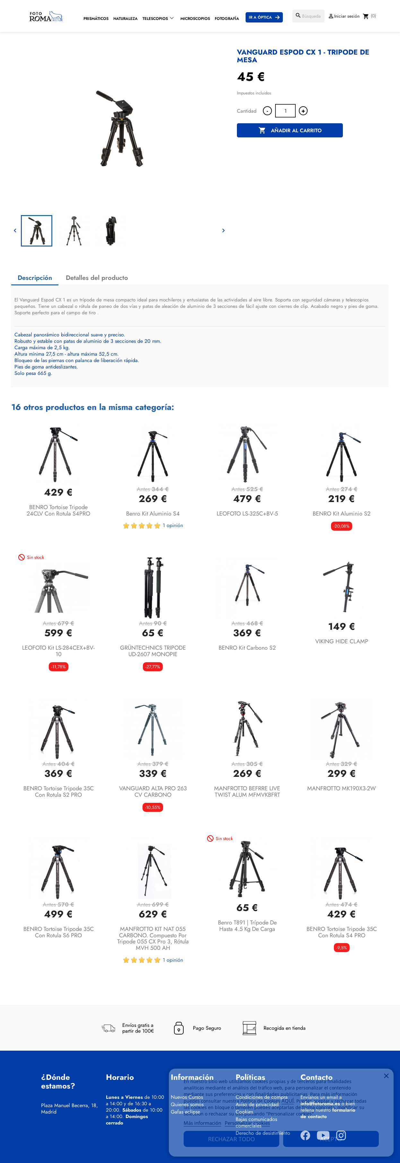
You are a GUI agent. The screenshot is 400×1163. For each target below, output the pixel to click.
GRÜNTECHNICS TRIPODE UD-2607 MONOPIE (153, 651)
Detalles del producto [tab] (97, 277)
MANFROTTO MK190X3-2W (341, 788)
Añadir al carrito (290, 130)
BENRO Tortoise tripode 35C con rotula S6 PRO (58, 932)
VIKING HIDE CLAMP (341, 641)
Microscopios (195, 19)
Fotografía (227, 19)
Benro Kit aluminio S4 (153, 513)
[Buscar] (308, 16)
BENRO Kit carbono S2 (247, 648)
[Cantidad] (285, 110)
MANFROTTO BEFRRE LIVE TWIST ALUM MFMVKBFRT (247, 791)
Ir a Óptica (260, 17)
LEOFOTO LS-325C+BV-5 (247, 513)
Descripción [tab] (35, 277)
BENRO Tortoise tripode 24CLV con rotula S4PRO (58, 510)
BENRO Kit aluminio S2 (341, 513)
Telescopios (155, 19)
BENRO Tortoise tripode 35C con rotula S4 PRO (342, 932)
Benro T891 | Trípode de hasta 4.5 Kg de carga (247, 925)
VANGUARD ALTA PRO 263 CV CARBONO (153, 791)
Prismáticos (96, 19)
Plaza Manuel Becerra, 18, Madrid (69, 1108)
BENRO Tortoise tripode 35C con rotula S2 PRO (58, 791)
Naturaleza (125, 19)
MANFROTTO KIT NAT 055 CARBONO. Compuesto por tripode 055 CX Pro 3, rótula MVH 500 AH (153, 938)
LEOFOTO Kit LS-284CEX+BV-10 (58, 651)
